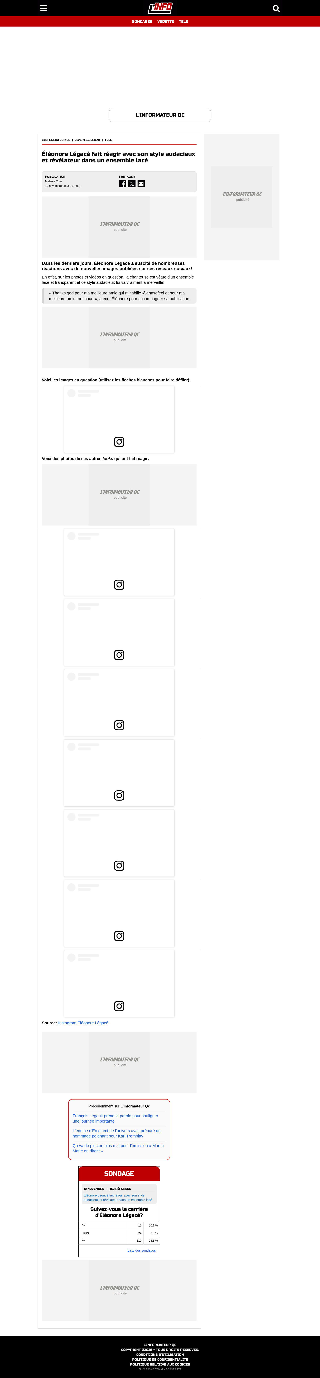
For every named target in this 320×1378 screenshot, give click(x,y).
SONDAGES (142, 21)
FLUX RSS (145, 1369)
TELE (183, 21)
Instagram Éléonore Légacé (83, 1023)
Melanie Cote (53, 181)
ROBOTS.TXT (173, 1369)
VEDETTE (165, 21)
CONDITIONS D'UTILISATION (160, 1355)
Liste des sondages (142, 1250)
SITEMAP (158, 1369)
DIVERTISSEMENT (87, 140)
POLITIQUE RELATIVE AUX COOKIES (160, 1364)
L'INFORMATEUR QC (56, 140)
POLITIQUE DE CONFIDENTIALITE (160, 1359)
